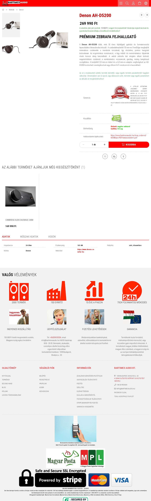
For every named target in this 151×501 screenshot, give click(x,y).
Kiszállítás (87, 118)
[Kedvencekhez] (105, 156)
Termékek (6, 371)
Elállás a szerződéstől (86, 386)
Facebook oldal (120, 384)
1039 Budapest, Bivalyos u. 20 (127, 367)
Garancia (86, 98)
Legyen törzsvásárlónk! (11, 386)
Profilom (43, 375)
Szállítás (80, 379)
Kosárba (131, 144)
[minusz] (83, 145)
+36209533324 (55, 329)
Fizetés (79, 375)
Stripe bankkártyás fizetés (87, 394)
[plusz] (104, 145)
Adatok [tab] (6, 236)
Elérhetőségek (83, 383)
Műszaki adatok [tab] (29, 236)
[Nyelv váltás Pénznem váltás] (146, 3)
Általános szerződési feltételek (89, 367)
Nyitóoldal (6, 367)
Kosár (41, 379)
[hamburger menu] (121, 3)
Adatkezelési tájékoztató (87, 371)
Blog (4, 379)
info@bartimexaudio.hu (126, 380)
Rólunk (5, 383)
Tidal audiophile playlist (124, 388)
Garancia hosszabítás (85, 398)
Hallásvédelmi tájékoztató (93, 136)
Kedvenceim (44, 383)
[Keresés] (127, 3)
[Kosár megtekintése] (140, 3)
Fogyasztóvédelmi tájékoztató (89, 390)
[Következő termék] (147, 15)
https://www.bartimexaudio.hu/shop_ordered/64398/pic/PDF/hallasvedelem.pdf (128, 136)
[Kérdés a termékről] (123, 156)
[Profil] (133, 3)
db (95, 144)
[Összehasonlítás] (114, 156)
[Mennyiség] (91, 145)
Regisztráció (44, 371)
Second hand (7, 375)
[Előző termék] (141, 15)
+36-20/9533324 (122, 376)
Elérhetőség (88, 128)
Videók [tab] (52, 236)
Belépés (42, 367)
